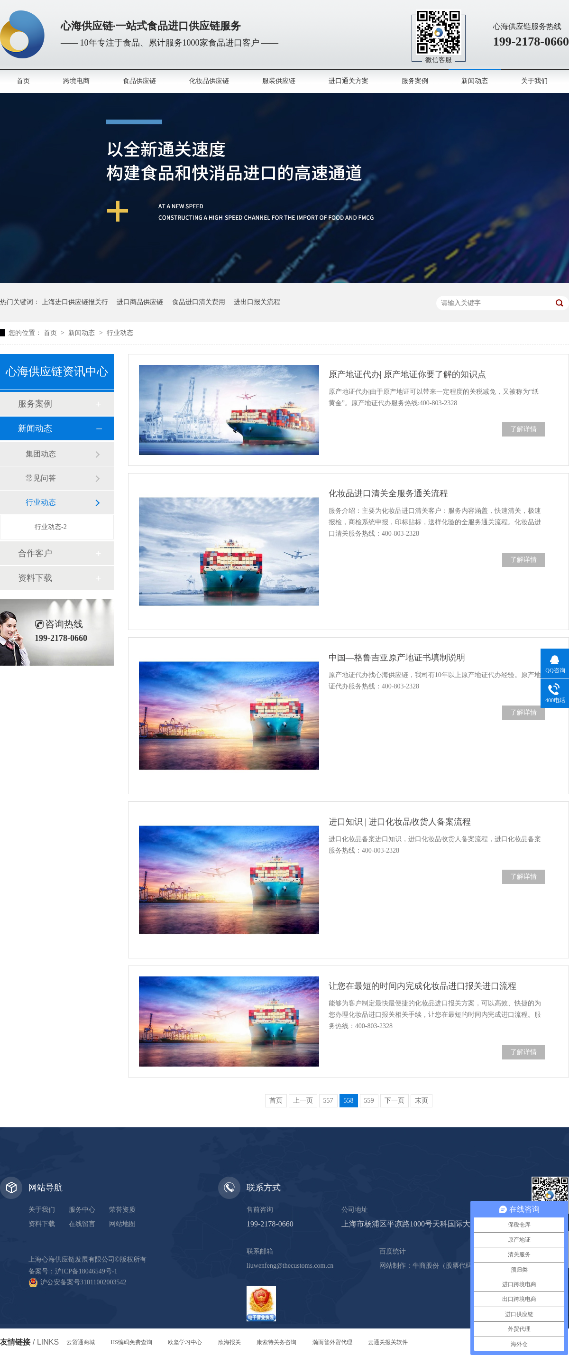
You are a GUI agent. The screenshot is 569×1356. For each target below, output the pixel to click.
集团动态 (41, 454)
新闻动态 (474, 80)
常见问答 (41, 478)
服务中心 (82, 1209)
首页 (23, 80)
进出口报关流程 (257, 302)
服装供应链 (278, 80)
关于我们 (534, 80)
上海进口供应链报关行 (75, 302)
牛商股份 (426, 1265)
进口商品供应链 (140, 302)
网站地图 (122, 1223)
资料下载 (35, 578)
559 (369, 1100)
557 (328, 1100)
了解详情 (523, 429)
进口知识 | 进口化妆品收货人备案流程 (400, 822)
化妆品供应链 (209, 80)
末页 (421, 1100)
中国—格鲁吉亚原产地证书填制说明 (397, 657)
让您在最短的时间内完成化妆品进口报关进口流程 (422, 986)
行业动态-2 (51, 526)
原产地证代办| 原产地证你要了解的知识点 (407, 374)
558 (349, 1100)
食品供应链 (139, 80)
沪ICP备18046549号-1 (86, 1271)
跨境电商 (76, 80)
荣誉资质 (122, 1209)
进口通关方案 (348, 80)
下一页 (394, 1100)
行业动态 (120, 332)
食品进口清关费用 (198, 302)
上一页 (303, 1100)
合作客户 (35, 553)
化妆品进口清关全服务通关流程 (388, 493)
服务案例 (415, 80)
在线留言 (82, 1223)
